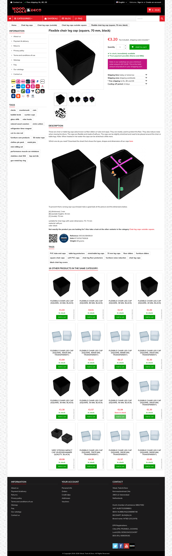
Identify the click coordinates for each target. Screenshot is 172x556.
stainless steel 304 (18, 156)
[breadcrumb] (13, 25)
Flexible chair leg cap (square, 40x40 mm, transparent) (91, 352)
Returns (16, 46)
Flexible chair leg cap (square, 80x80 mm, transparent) (120, 352)
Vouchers (65, 501)
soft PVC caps (74, 258)
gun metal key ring (18, 160)
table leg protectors (77, 253)
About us (17, 36)
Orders (64, 491)
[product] (62, 286)
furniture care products (20, 138)
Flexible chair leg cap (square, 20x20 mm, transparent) (149, 402)
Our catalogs (18, 69)
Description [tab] (56, 125)
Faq (15, 65)
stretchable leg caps (96, 253)
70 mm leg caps (113, 253)
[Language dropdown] (121, 2)
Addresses (66, 498)
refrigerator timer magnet (21, 128)
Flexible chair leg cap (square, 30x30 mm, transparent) (120, 452)
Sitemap (16, 60)
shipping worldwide (127, 78)
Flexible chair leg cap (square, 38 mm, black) (120, 302)
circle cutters (38, 124)
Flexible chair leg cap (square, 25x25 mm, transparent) (149, 352)
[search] (150, 18)
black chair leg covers (59, 262)
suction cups (30, 115)
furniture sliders (142, 253)
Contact (118, 481)
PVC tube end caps (58, 253)
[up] (125, 45)
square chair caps (57, 258)
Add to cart (139, 47)
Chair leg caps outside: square (141, 229)
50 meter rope (39, 138)
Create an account (153, 2)
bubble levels (16, 115)
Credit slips (66, 495)
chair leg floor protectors (93, 258)
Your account (70, 481)
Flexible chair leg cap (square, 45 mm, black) (120, 401)
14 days (127, 84)
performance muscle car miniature (25, 151)
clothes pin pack (17, 142)
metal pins (31, 142)
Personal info (67, 488)
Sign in (140, 2)
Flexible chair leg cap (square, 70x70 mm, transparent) (91, 452)
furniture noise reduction (116, 258)
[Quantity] (120, 47)
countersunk (24, 110)
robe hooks (27, 119)
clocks (13, 110)
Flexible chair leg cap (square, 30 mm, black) (61, 401)
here (131, 141)
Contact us (17, 74)
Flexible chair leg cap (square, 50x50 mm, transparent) (149, 452)
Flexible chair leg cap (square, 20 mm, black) (149, 302)
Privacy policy (18, 50)
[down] (125, 48)
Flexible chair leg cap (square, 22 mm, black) (61, 302)
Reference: (74, 236)
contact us (17, 2)
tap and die (34, 156)
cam (34, 110)
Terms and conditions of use (24, 55)
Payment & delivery (21, 41)
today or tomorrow (127, 75)
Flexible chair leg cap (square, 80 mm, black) (91, 302)
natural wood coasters (20, 124)
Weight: (73, 241)
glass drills (15, 119)
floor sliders (128, 253)
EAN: (72, 238)
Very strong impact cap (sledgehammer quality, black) (62, 452)
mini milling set (17, 147)
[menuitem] (9, 18)
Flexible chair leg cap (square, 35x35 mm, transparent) (61, 352)
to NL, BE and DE (127, 81)
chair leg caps (135, 258)
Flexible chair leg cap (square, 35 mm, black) (91, 401)
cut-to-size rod (17, 133)
